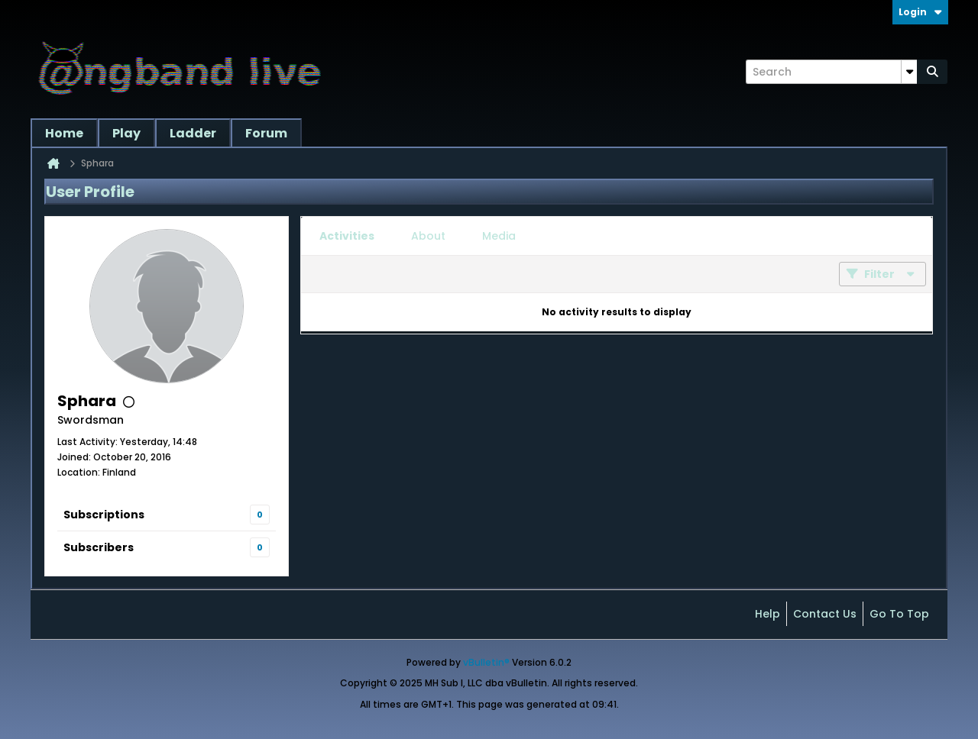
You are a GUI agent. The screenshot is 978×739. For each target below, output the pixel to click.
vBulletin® (486, 662)
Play (126, 133)
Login (920, 11)
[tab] (347, 236)
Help (767, 613)
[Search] (831, 72)
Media (499, 236)
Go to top (899, 613)
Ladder (193, 133)
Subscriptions (103, 514)
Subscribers (98, 547)
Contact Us (825, 613)
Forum (266, 133)
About (428, 236)
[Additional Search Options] (909, 72)
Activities (346, 236)
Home (64, 133)
